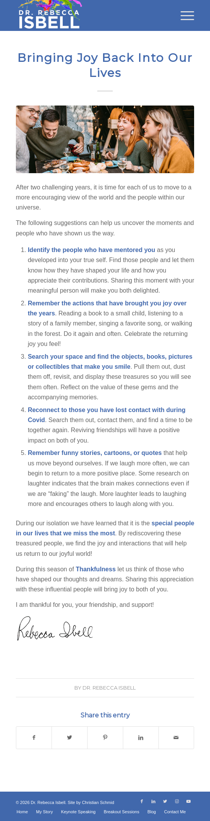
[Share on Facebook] (34, 737)
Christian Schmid (98, 802)
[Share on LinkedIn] (140, 737)
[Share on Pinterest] (105, 737)
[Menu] (183, 15)
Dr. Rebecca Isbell (109, 688)
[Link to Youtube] (188, 801)
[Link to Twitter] (165, 801)
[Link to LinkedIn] (153, 801)
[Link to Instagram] (176, 801)
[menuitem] (183, 15)
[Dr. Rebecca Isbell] (87, 15)
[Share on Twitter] (69, 737)
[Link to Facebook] (142, 801)
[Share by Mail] (176, 737)
